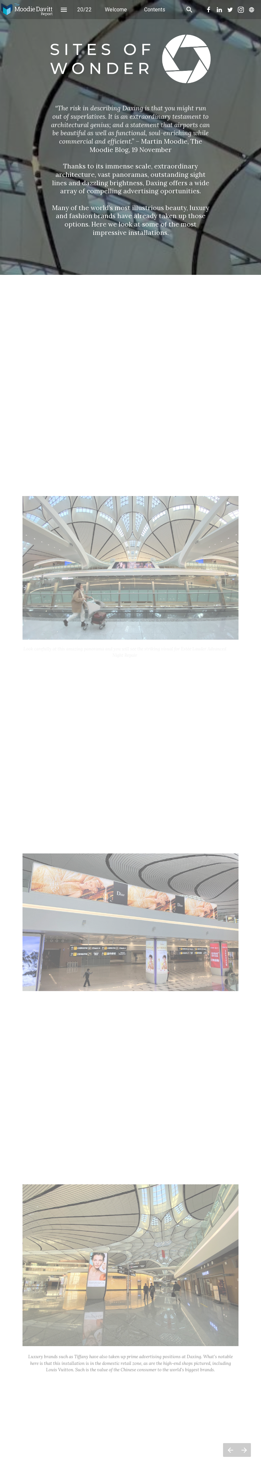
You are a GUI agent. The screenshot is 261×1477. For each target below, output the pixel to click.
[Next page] (244, 1450)
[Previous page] (230, 1450)
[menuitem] (115, 9)
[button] (27, 9)
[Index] (64, 9)
